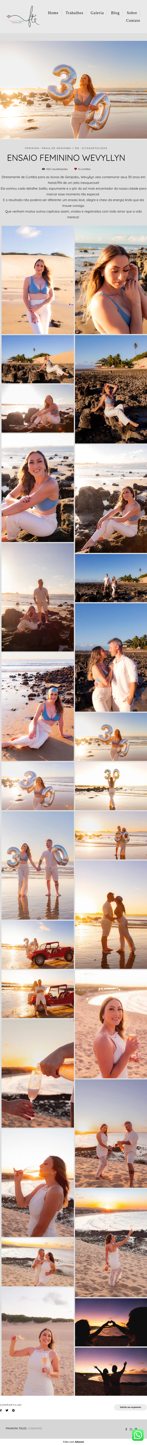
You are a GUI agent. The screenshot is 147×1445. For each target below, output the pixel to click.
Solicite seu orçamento (130, 1407)
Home (53, 13)
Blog (115, 13)
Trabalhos (74, 13)
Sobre (132, 13)
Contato (133, 20)
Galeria (97, 13)
